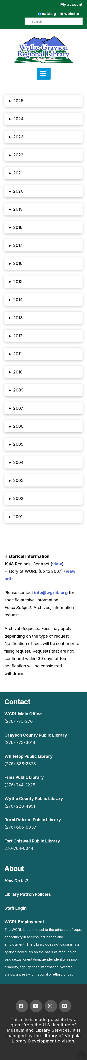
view (57, 563)
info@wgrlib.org (51, 592)
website (69, 13)
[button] (44, 74)
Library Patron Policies (27, 894)
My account (71, 4)
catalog (47, 13)
